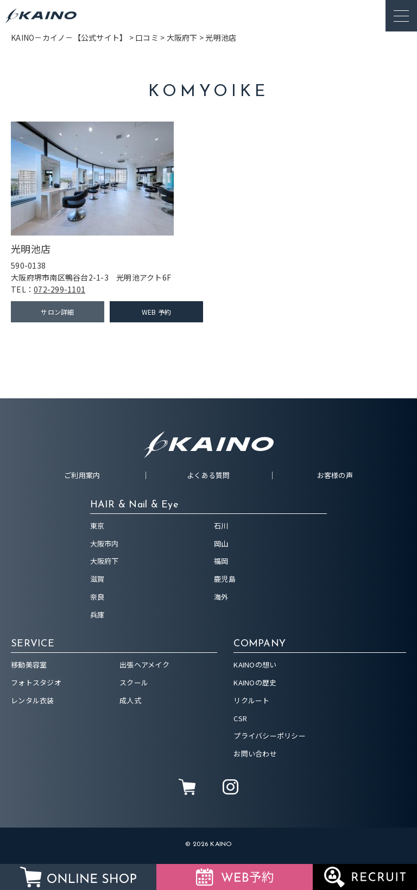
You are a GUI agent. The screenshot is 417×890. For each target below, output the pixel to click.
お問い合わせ (255, 753)
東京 (97, 525)
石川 (221, 525)
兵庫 (97, 614)
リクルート (251, 700)
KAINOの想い (254, 664)
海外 (221, 597)
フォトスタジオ (36, 682)
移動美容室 (29, 664)
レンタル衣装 (32, 700)
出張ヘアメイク (144, 664)
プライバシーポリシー (269, 735)
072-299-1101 (59, 289)
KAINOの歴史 (254, 682)
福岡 (221, 561)
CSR (240, 718)
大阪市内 (104, 543)
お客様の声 (335, 475)
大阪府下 (104, 561)
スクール (133, 682)
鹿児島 (225, 579)
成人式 (130, 700)
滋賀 (97, 579)
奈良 (97, 597)
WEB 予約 (157, 311)
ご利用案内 (82, 475)
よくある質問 (208, 475)
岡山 (221, 543)
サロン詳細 (57, 311)
